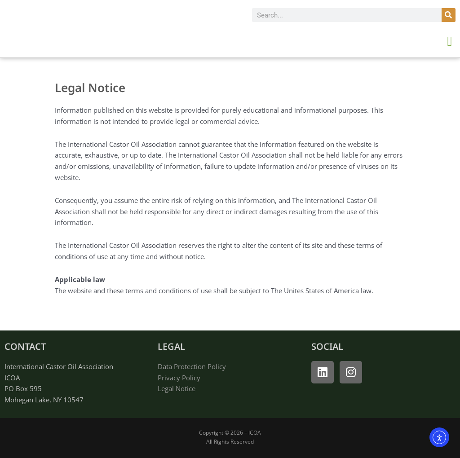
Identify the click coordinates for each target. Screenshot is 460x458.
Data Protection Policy (192, 366)
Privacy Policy (179, 377)
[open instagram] (351, 372)
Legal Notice (176, 388)
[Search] (449, 15)
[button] (450, 41)
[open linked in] (322, 372)
